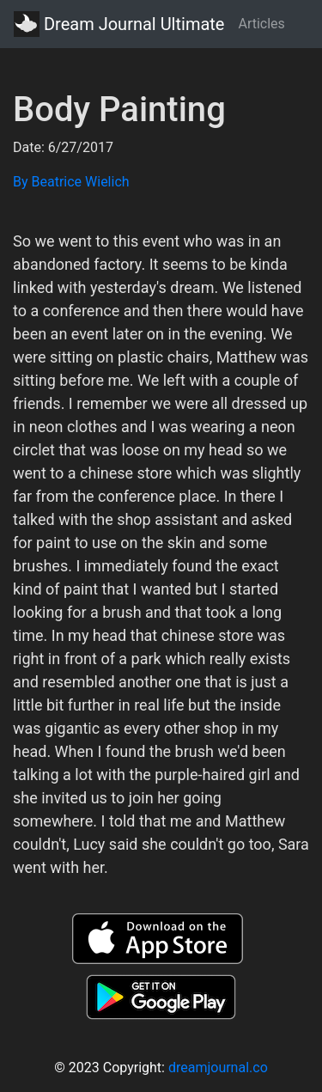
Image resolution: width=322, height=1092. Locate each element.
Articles (261, 23)
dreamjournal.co (218, 1067)
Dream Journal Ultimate (119, 24)
